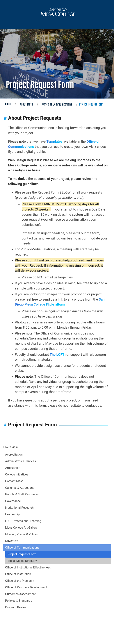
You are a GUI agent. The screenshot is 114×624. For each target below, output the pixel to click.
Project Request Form (22, 554)
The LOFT (57, 354)
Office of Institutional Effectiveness (28, 567)
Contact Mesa (14, 481)
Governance (13, 501)
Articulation (12, 468)
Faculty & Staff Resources (22, 494)
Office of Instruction (18, 574)
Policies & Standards (18, 600)
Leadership (12, 514)
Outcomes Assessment (20, 594)
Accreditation (14, 454)
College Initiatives (16, 474)
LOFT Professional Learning (23, 521)
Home (7, 104)
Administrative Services (20, 461)
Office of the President (19, 580)
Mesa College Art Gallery (21, 527)
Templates (55, 141)
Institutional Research (19, 507)
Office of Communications (57, 104)
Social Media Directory (22, 561)
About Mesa (26, 104)
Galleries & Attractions (19, 487)
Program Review (15, 607)
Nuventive (11, 541)
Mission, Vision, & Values (21, 534)
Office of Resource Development (26, 587)
